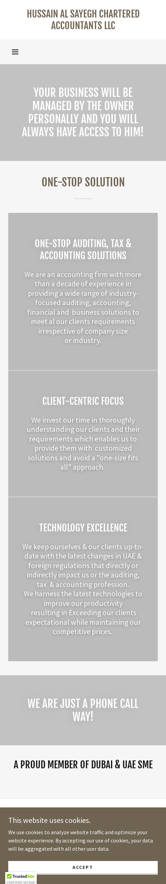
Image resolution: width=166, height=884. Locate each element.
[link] (83, 19)
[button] (15, 52)
